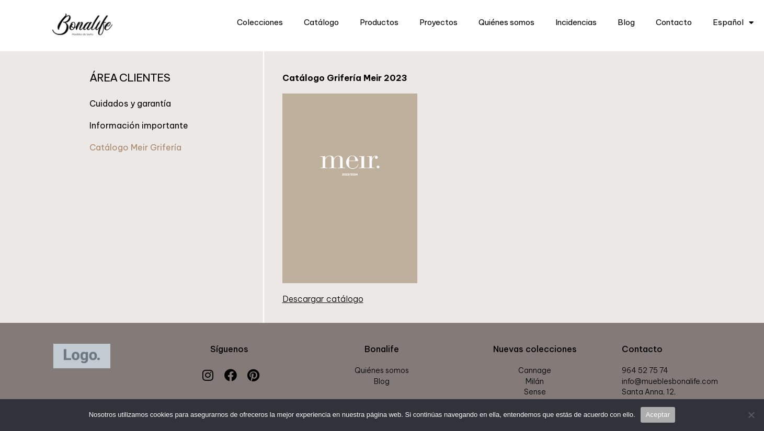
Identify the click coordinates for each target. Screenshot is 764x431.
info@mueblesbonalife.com (670, 381)
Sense (535, 392)
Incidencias (576, 22)
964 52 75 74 (645, 370)
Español (733, 23)
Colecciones (260, 22)
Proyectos (438, 22)
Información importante (138, 125)
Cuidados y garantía (130, 103)
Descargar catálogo (322, 299)
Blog (626, 22)
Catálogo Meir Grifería (135, 147)
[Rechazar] (751, 415)
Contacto (674, 22)
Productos (379, 22)
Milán (535, 381)
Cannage (534, 370)
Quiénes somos (506, 22)
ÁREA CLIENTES (129, 78)
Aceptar (658, 414)
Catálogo (321, 22)
